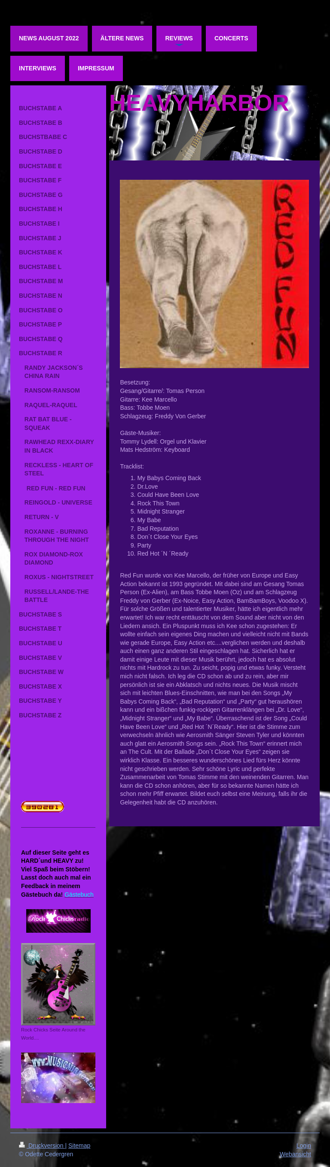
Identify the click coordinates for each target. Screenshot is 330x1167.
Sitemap (79, 1145)
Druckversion (42, 1145)
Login (303, 1145)
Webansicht (295, 1154)
